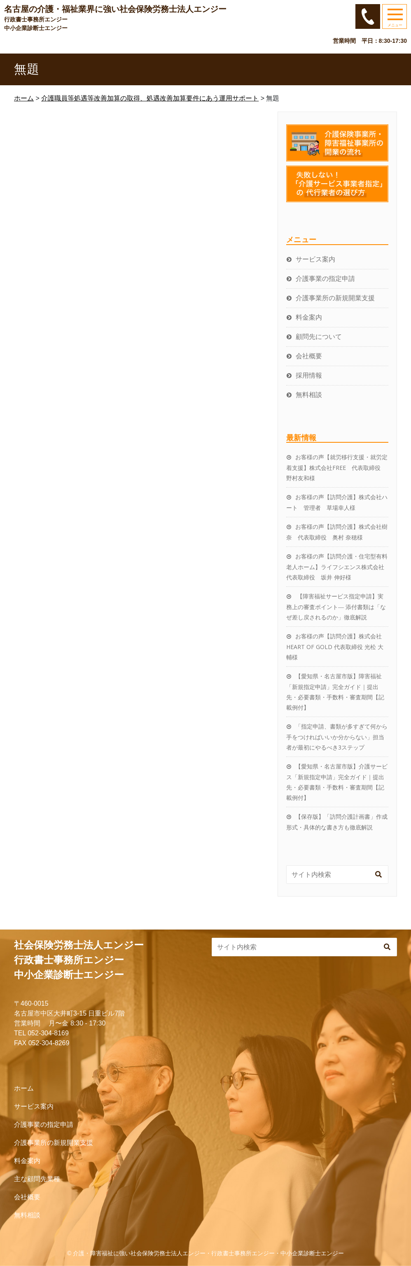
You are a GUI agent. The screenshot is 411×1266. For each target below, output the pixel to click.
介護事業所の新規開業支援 (335, 297)
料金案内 (309, 317)
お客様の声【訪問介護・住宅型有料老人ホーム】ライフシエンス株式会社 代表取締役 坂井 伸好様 (338, 566)
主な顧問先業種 (37, 1178)
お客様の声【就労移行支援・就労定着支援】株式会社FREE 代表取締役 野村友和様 (337, 467)
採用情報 (309, 375)
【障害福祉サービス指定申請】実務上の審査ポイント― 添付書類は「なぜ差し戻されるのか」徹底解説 (336, 606)
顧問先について (319, 336)
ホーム (24, 1088)
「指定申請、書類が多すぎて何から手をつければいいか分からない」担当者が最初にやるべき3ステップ (337, 736)
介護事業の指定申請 (325, 278)
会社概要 (309, 355)
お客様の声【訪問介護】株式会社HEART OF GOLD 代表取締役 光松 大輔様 (334, 646)
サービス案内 (315, 259)
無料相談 (309, 394)
